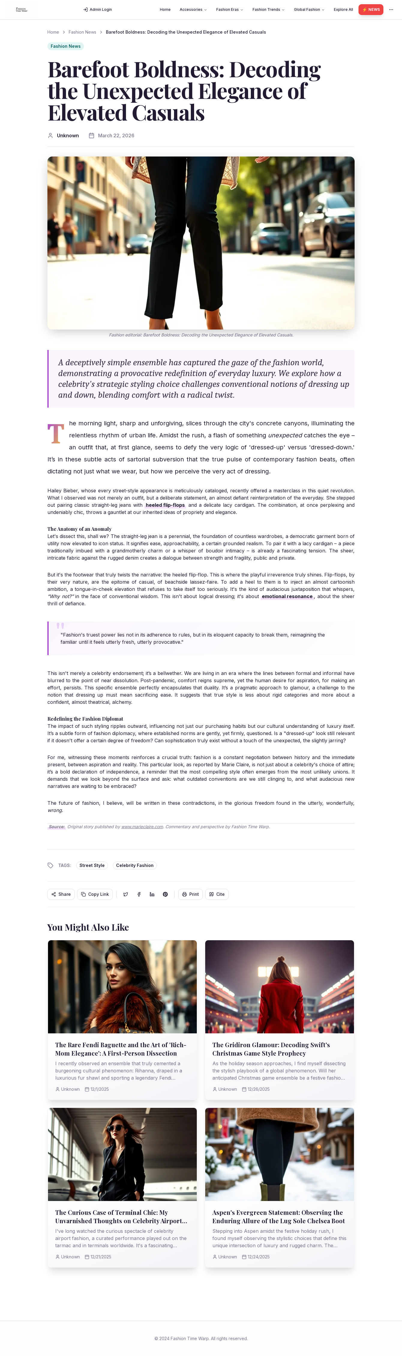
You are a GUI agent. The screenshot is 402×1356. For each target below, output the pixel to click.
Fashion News (82, 32)
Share (61, 894)
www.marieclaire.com (142, 826)
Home (165, 9)
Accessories (193, 9)
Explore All (343, 9)
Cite (217, 894)
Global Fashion (309, 9)
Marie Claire (235, 765)
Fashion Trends (269, 9)
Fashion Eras (230, 9)
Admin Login (97, 9)
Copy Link (95, 894)
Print (190, 894)
